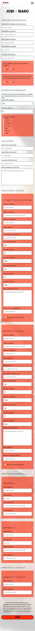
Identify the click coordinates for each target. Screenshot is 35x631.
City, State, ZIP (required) (8, 54)
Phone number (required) (8, 39)
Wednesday (7, 123)
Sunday (6, 133)
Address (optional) (8, 212)
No (12, 69)
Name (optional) (7, 487)
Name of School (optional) (8, 145)
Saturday (6, 131)
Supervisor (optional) (9, 219)
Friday (6, 128)
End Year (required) (8, 281)
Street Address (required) (8, 46)
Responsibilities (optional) (10, 289)
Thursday (7, 126)
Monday (6, 119)
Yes (6, 69)
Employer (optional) (8, 204)
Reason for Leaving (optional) (11, 308)
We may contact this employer (14, 317)
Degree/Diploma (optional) (9, 152)
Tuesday (6, 121)
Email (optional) (7, 365)
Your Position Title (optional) (11, 234)
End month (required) (9, 265)
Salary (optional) (8, 447)
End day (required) (8, 273)
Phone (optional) (8, 227)
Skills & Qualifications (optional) (10, 167)
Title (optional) (7, 495)
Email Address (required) (8, 31)
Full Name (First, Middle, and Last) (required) (13, 24)
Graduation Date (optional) (9, 160)
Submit (17, 617)
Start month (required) (7, 100)
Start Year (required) (9, 257)
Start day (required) (6, 108)
